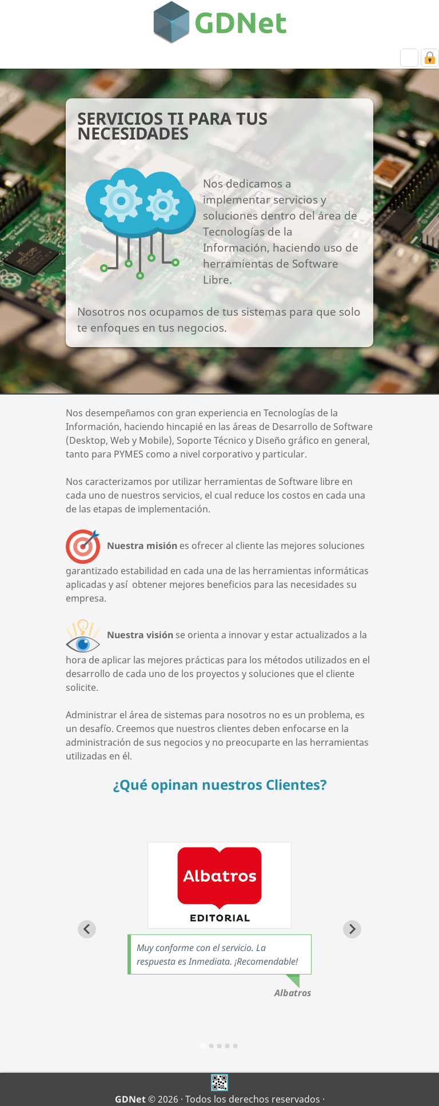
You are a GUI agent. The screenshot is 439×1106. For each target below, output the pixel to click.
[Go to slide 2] (211, 1046)
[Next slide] (352, 929)
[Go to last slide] (87, 929)
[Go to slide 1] (203, 1046)
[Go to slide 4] (227, 1046)
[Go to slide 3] (219, 1046)
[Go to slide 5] (235, 1046)
